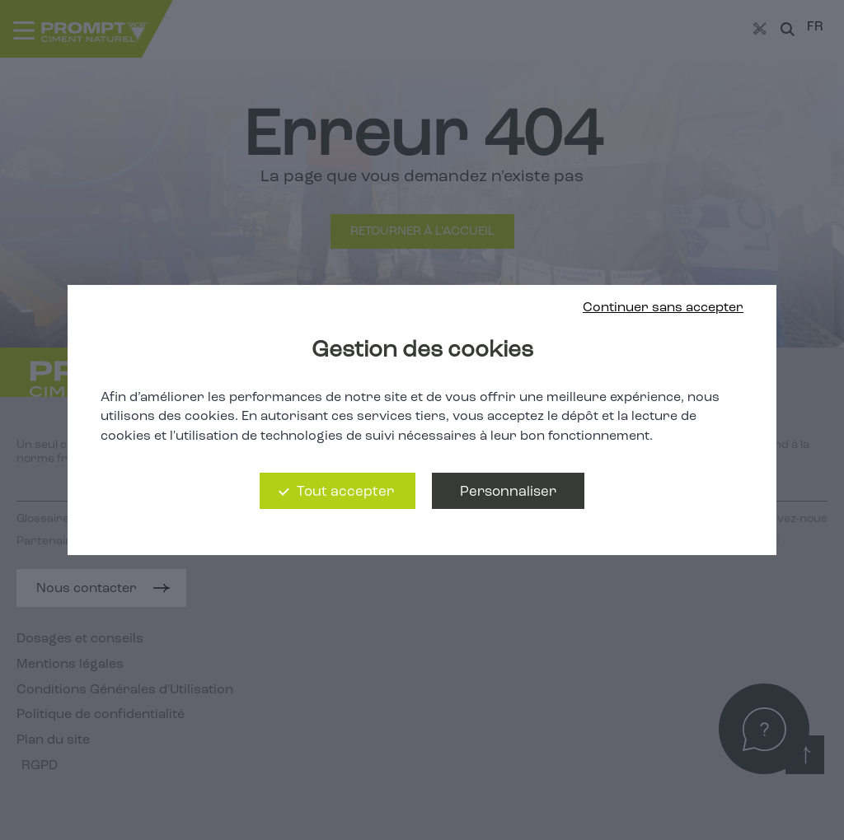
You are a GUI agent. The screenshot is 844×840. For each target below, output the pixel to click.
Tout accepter (345, 492)
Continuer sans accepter (663, 308)
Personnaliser (508, 492)
